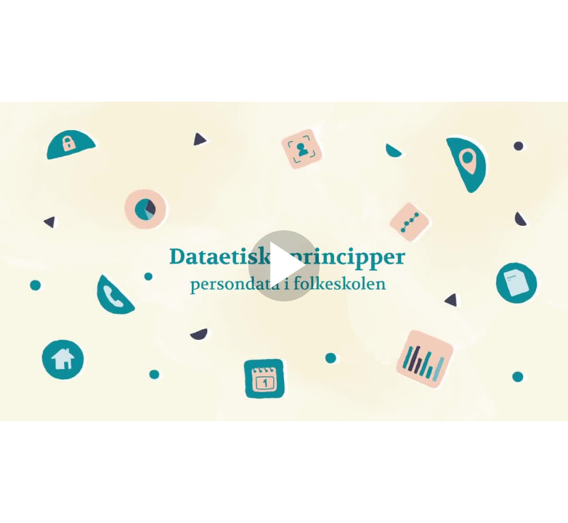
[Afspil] (284, 298)
